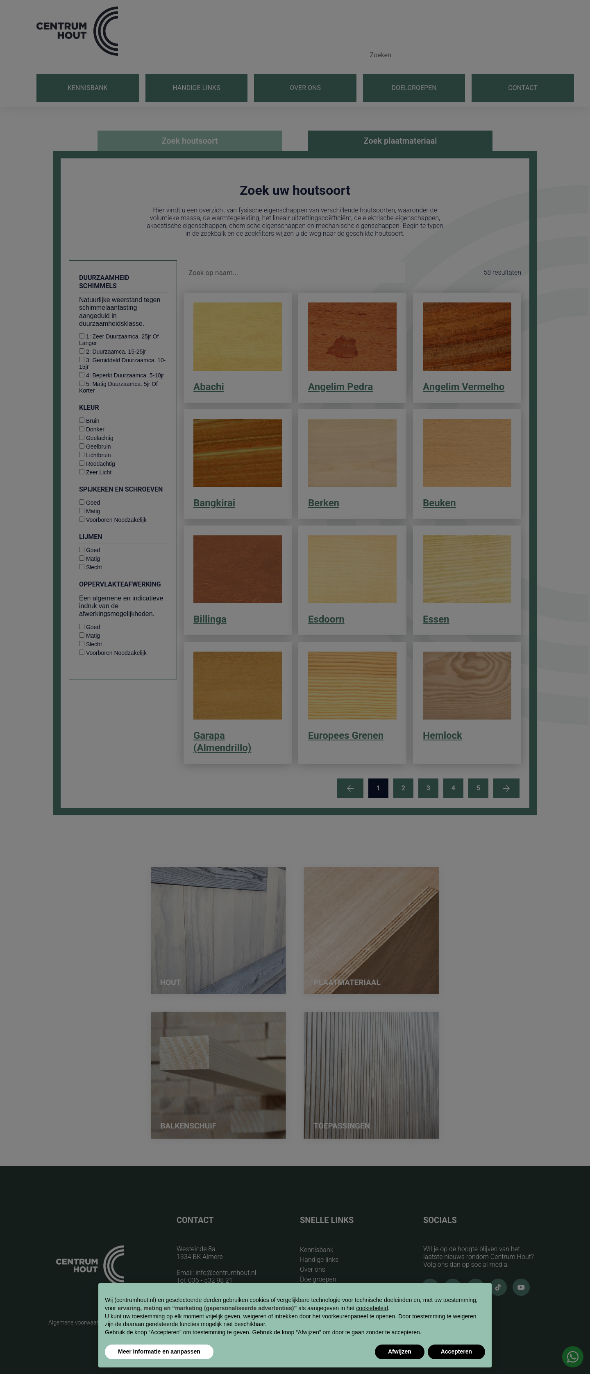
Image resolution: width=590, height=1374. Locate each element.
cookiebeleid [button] (372, 1308)
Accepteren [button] (456, 1351)
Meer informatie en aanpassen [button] (159, 1351)
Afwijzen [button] (399, 1351)
